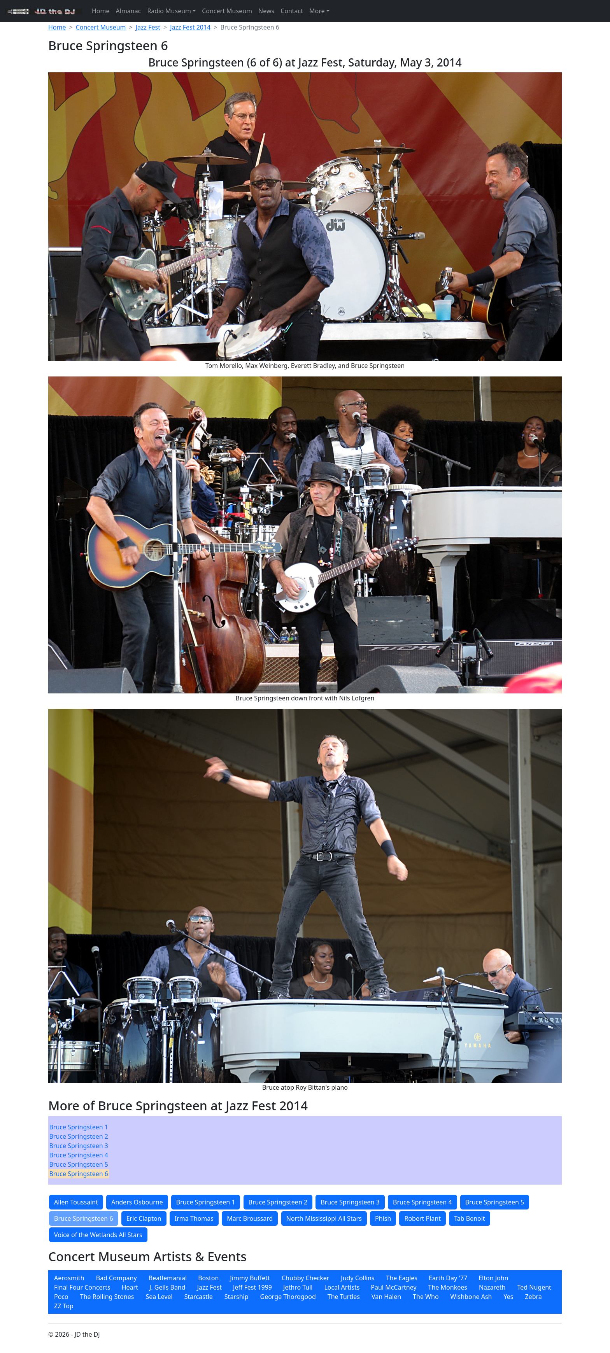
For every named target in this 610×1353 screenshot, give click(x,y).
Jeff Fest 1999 (252, 1287)
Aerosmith (69, 1278)
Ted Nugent (534, 1287)
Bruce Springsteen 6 (78, 1173)
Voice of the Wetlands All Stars (98, 1234)
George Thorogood (288, 1296)
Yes (509, 1296)
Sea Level (158, 1296)
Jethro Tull (297, 1287)
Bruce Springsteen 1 (78, 1127)
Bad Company (116, 1278)
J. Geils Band (167, 1287)
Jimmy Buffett (250, 1278)
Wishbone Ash (471, 1296)
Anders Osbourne (137, 1202)
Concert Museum (227, 11)
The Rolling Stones (107, 1296)
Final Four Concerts (82, 1287)
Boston (208, 1278)
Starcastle (198, 1296)
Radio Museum (169, 11)
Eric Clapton (143, 1218)
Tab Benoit (469, 1218)
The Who (425, 1296)
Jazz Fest (148, 27)
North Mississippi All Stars (324, 1218)
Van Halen (386, 1296)
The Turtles (344, 1296)
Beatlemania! (168, 1278)
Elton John (493, 1278)
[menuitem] (78, 1127)
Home (101, 11)
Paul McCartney (393, 1287)
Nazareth (492, 1287)
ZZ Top (64, 1306)
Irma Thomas (194, 1218)
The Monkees (447, 1287)
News (266, 11)
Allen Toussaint (76, 1202)
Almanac (128, 11)
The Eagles (402, 1278)
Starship (236, 1296)
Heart (130, 1287)
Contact (291, 11)
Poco (61, 1296)
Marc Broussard (250, 1218)
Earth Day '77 (448, 1278)
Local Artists (341, 1287)
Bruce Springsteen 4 (78, 1155)
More (317, 11)
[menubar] (78, 1150)
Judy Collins (357, 1278)
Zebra (533, 1296)
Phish (383, 1218)
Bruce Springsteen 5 (78, 1164)
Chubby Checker (305, 1278)
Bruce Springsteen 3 (78, 1145)
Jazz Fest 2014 (190, 27)
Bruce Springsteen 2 (78, 1136)
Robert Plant (422, 1218)
